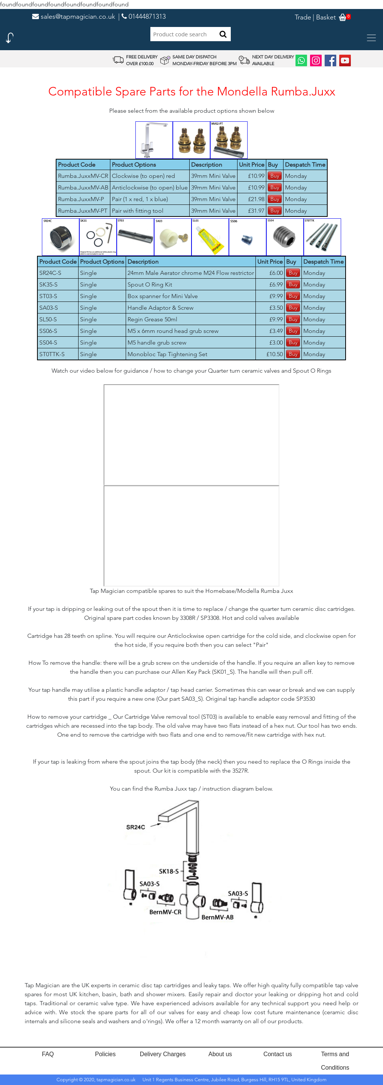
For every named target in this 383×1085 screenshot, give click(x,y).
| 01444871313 (142, 16)
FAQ (48, 1054)
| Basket (324, 17)
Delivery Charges (163, 1054)
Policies (105, 1054)
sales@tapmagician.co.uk (73, 16)
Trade (303, 17)
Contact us (277, 1054)
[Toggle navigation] (371, 38)
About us (220, 1054)
